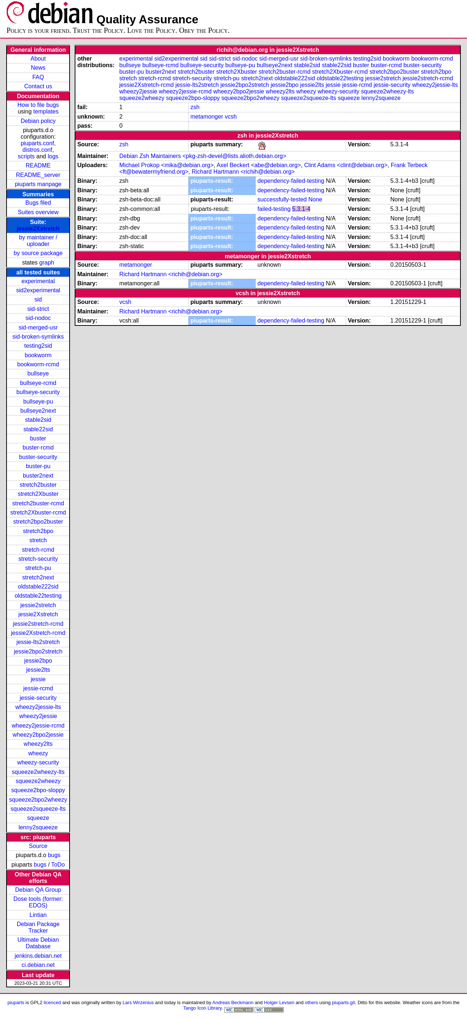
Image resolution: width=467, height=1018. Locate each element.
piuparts (15, 1002)
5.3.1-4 (301, 209)
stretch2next (38, 577)
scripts (26, 156)
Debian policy (38, 121)
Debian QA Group (38, 890)
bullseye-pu (38, 401)
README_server (38, 175)
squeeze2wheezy (38, 781)
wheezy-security (38, 762)
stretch (38, 540)
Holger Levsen (279, 1002)
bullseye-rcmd (38, 383)
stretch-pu (38, 568)
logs (53, 156)
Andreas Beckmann (233, 1002)
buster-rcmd (38, 447)
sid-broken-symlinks (38, 336)
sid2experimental (38, 290)
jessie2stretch (38, 605)
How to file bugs (38, 105)
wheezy (38, 753)
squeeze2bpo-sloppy (38, 790)
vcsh (231, 116)
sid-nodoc (38, 318)
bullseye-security (38, 392)
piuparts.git (343, 1002)
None (315, 199)
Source (38, 846)
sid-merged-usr (38, 327)
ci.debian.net (38, 965)
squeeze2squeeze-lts (38, 809)
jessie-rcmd (38, 688)
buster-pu (38, 466)
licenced (52, 1002)
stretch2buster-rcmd (38, 503)
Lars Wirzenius (138, 1002)
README (37, 165)
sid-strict (38, 309)
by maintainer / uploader (38, 240)
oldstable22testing (38, 596)
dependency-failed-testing (291, 181)
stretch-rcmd (38, 550)
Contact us (38, 86)
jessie (38, 679)
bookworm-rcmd (38, 364)
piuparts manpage (38, 184)
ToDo (58, 864)
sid (38, 299)
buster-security (38, 457)
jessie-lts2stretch (38, 642)
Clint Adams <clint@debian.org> (346, 165)
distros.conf (37, 150)
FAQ (38, 77)
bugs (54, 855)
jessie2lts (38, 670)
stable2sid (38, 420)
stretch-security (38, 559)
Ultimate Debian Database (38, 943)
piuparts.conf (37, 143)
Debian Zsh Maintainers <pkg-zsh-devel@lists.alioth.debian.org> (202, 156)
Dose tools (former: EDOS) (38, 902)
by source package (38, 253)
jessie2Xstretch (38, 228)
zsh (195, 107)
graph (46, 262)
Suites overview (38, 212)
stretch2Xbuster (38, 494)
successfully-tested (282, 199)
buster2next (38, 476)
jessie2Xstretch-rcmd (38, 633)
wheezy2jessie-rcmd (38, 725)
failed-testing (274, 209)
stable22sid (38, 429)
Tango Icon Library (202, 1008)
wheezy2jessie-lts (38, 707)
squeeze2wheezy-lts (38, 772)
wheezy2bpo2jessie (38, 735)
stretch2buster (38, 485)
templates (45, 111)
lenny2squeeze (38, 827)
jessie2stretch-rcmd (38, 624)
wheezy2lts (38, 744)
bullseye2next (38, 411)
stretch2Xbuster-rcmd (38, 512)
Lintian (38, 915)
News (38, 68)
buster (38, 438)
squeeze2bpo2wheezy (38, 800)
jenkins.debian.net (38, 956)
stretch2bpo (38, 531)
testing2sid (38, 346)
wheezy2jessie (38, 716)
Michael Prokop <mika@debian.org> (166, 165)
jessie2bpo (38, 661)
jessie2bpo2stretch (38, 651)
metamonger (207, 116)
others (311, 1002)
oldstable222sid (38, 586)
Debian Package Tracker (38, 927)
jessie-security (38, 698)
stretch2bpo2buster (38, 521)
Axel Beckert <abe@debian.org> (259, 165)
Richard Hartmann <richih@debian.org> (243, 172)
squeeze (38, 818)
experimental (38, 281)
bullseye (38, 373)
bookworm (38, 355)
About (38, 58)
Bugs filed (38, 203)
